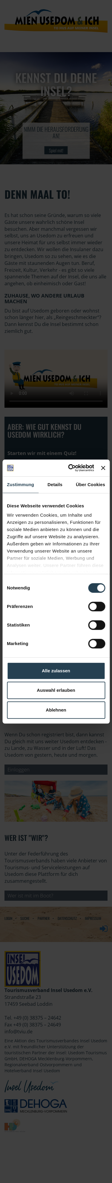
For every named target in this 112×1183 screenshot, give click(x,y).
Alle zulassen (56, 670)
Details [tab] (54, 484)
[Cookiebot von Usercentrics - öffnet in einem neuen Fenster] (70, 468)
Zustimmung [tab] (20, 484)
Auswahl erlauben (56, 690)
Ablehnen (56, 709)
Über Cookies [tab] (90, 484)
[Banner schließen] (103, 468)
